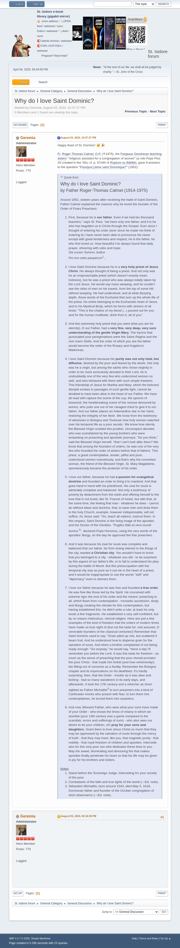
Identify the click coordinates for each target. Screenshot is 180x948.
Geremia (27, 138)
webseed (49, 26)
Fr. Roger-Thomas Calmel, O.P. (79, 154)
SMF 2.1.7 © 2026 (19, 938)
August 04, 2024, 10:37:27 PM (78, 137)
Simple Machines (40, 938)
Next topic (157, 111)
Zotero (41, 31)
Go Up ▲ (166, 938)
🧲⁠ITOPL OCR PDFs (49, 45)
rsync (60, 26)
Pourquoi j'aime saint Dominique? (103, 167)
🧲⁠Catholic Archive (48, 40)
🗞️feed (63, 31)
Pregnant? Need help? (54, 55)
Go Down (19, 124)
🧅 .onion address (47, 21)
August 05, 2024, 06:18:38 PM (78, 816)
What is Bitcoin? (135, 49)
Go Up (17, 893)
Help (134, 938)
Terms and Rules (148, 938)
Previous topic (136, 111)
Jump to (107, 911)
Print (162, 124)
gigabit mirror (59, 16)
